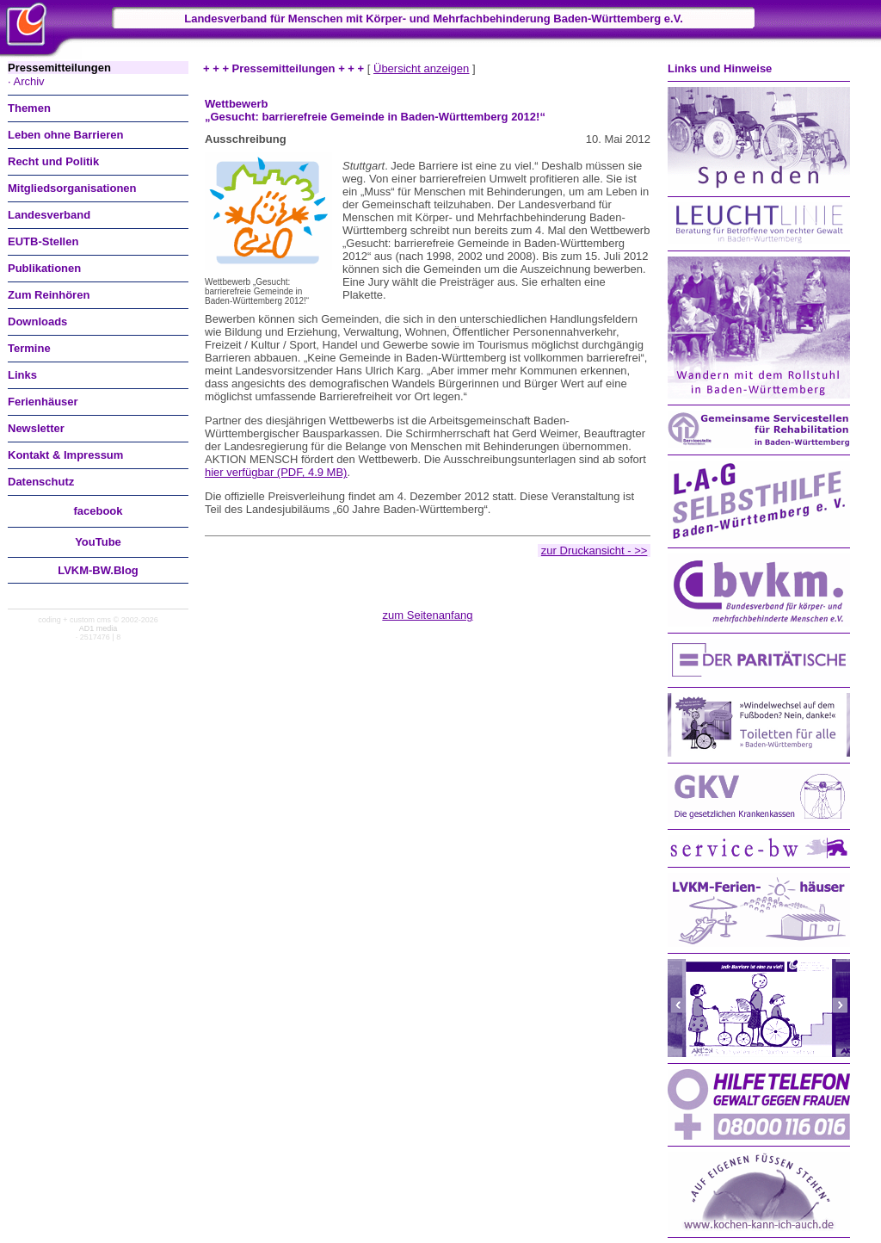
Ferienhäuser (43, 401)
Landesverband (49, 214)
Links (22, 374)
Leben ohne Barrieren (65, 134)
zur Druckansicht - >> (594, 550)
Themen (29, 108)
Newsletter (36, 428)
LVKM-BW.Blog (98, 570)
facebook (97, 510)
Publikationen (44, 268)
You (98, 541)
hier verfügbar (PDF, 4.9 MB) (276, 472)
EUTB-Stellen (43, 241)
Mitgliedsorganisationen (72, 188)
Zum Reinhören (48, 294)
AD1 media (98, 628)
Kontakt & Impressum (65, 454)
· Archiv (26, 81)
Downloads (37, 321)
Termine (29, 348)
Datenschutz (41, 481)
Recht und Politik (53, 161)
